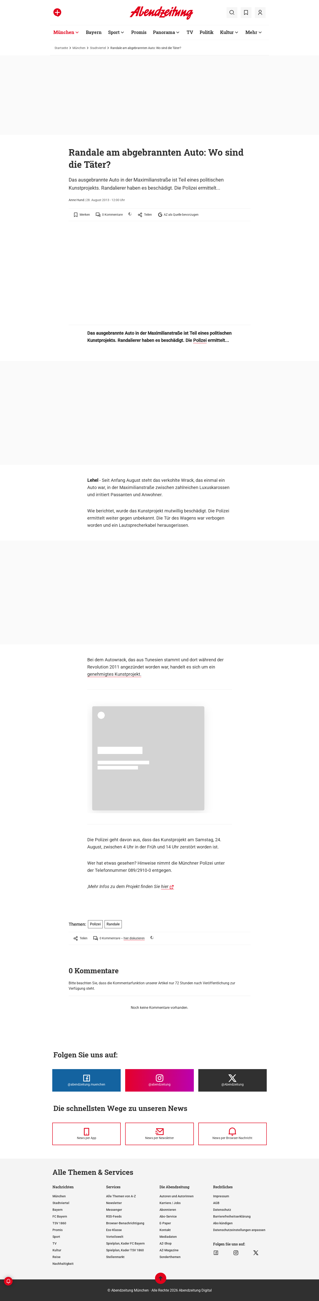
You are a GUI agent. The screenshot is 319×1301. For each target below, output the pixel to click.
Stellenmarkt (115, 1257)
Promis (57, 1230)
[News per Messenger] (86, 1134)
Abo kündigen (223, 1223)
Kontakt (165, 1230)
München (78, 48)
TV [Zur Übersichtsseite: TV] (190, 32)
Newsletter (114, 1203)
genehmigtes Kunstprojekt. (114, 674)
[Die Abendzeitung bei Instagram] (159, 1080)
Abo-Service (168, 1216)
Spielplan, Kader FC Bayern (125, 1243)
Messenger (114, 1209)
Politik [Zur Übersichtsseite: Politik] (207, 32)
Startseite (61, 48)
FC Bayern (59, 1216)
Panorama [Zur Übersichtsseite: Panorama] (164, 32)
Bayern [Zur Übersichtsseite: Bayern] (94, 32)
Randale (113, 924)
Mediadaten (168, 1236)
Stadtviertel (98, 48)
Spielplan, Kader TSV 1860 (125, 1250)
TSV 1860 (59, 1223)
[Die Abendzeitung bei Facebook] (86, 1080)
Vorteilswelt (114, 1236)
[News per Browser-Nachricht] (232, 1134)
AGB (216, 1203)
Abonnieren (168, 1209)
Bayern (57, 1209)
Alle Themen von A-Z (121, 1196)
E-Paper (165, 1223)
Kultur (56, 1250)
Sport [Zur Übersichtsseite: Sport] (114, 32)
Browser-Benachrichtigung (125, 1223)
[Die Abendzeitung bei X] (232, 1080)
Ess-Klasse (114, 1230)
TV (54, 1243)
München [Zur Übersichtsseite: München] (63, 32)
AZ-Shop (166, 1243)
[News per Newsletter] (159, 1134)
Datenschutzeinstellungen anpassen (239, 1230)
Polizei (200, 340)
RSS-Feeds (114, 1216)
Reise (56, 1257)
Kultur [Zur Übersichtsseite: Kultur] (227, 32)
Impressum (221, 1196)
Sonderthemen (170, 1257)
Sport (56, 1236)
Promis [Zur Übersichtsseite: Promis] (138, 32)
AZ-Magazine (169, 1250)
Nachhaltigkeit (63, 1263)
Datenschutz (222, 1209)
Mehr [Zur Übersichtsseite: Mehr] (251, 32)
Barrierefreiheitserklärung (232, 1216)
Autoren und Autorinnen (177, 1196)
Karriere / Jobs (170, 1203)
